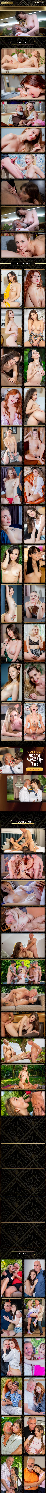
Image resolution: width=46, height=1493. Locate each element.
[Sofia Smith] (34, 406)
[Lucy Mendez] (11, 564)
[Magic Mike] (11, 1435)
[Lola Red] (11, 406)
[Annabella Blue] (34, 721)
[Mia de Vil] (11, 642)
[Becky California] (11, 367)
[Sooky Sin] (11, 603)
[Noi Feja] (34, 288)
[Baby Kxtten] (11, 721)
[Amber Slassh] (34, 327)
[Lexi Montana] (11, 327)
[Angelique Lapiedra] (34, 446)
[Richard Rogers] (11, 1278)
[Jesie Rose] (11, 485)
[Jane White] (34, 524)
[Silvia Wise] (11, 524)
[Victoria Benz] (34, 682)
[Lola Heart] (11, 288)
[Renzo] (34, 1317)
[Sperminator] (11, 1396)
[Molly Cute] (34, 642)
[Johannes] (34, 1435)
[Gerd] (34, 1396)
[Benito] (11, 1317)
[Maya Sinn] (11, 682)
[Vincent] (34, 1356)
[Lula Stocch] (34, 485)
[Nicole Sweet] (11, 446)
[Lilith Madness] (34, 564)
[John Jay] (11, 1356)
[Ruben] (34, 1278)
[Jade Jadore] (34, 603)
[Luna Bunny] (34, 367)
